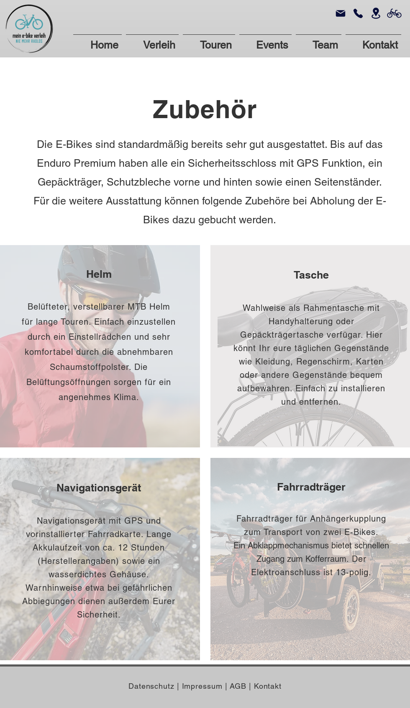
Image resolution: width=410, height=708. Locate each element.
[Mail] (340, 13)
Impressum (203, 686)
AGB (238, 686)
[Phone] (358, 13)
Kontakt (268, 686)
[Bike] (394, 13)
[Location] (375, 13)
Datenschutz (152, 686)
